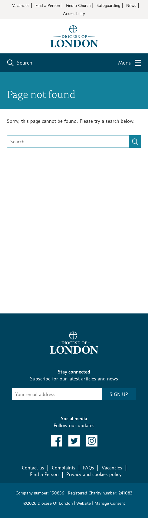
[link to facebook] (56, 440)
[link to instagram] (91, 440)
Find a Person (47, 5)
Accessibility (74, 13)
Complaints (63, 468)
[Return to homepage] (74, 36)
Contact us (33, 468)
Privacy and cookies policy (94, 474)
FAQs (88, 468)
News (131, 5)
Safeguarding (108, 5)
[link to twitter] (74, 440)
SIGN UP (119, 394)
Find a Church (78, 5)
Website (83, 503)
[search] (135, 141)
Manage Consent (109, 503)
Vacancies (20, 5)
